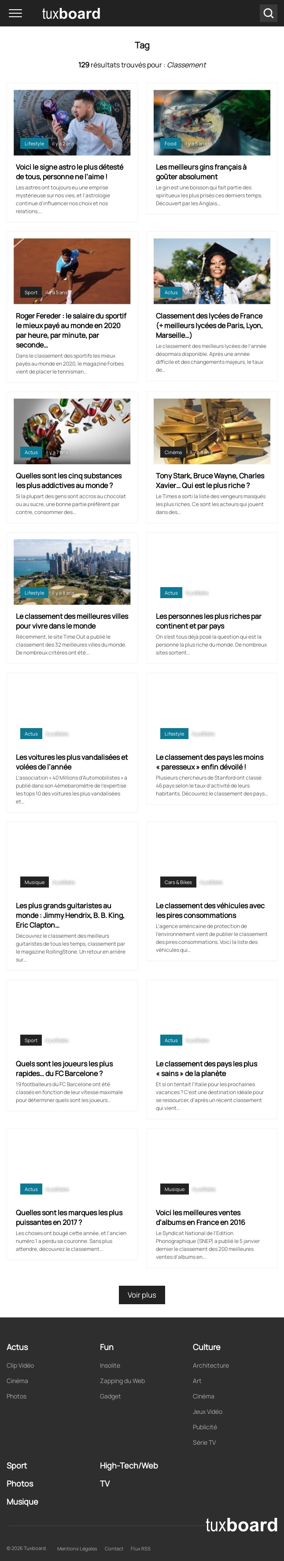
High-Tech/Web (129, 1465)
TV (105, 1483)
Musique (34, 882)
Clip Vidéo (20, 1365)
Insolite (110, 1365)
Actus (171, 292)
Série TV (204, 1442)
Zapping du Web (122, 1380)
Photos (16, 1396)
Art (197, 1380)
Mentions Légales (77, 1548)
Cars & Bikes (178, 882)
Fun (107, 1347)
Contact (114, 1548)
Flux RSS (141, 1548)
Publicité (205, 1427)
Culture (207, 1347)
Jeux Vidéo (207, 1411)
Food (171, 143)
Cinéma (173, 452)
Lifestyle (34, 143)
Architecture (211, 1365)
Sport (31, 292)
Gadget (110, 1396)
